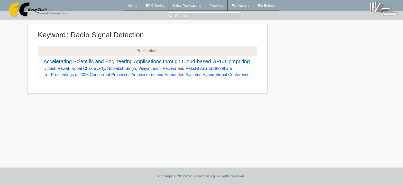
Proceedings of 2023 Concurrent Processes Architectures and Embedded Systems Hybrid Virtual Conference (150, 74)
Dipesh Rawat (56, 68)
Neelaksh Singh (121, 68)
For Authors (241, 5)
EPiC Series (155, 5)
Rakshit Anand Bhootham (209, 68)
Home (133, 5)
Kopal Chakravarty (88, 68)
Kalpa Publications (187, 5)
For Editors (266, 5)
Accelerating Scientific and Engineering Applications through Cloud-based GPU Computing (146, 61)
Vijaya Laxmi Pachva (157, 68)
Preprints (216, 5)
